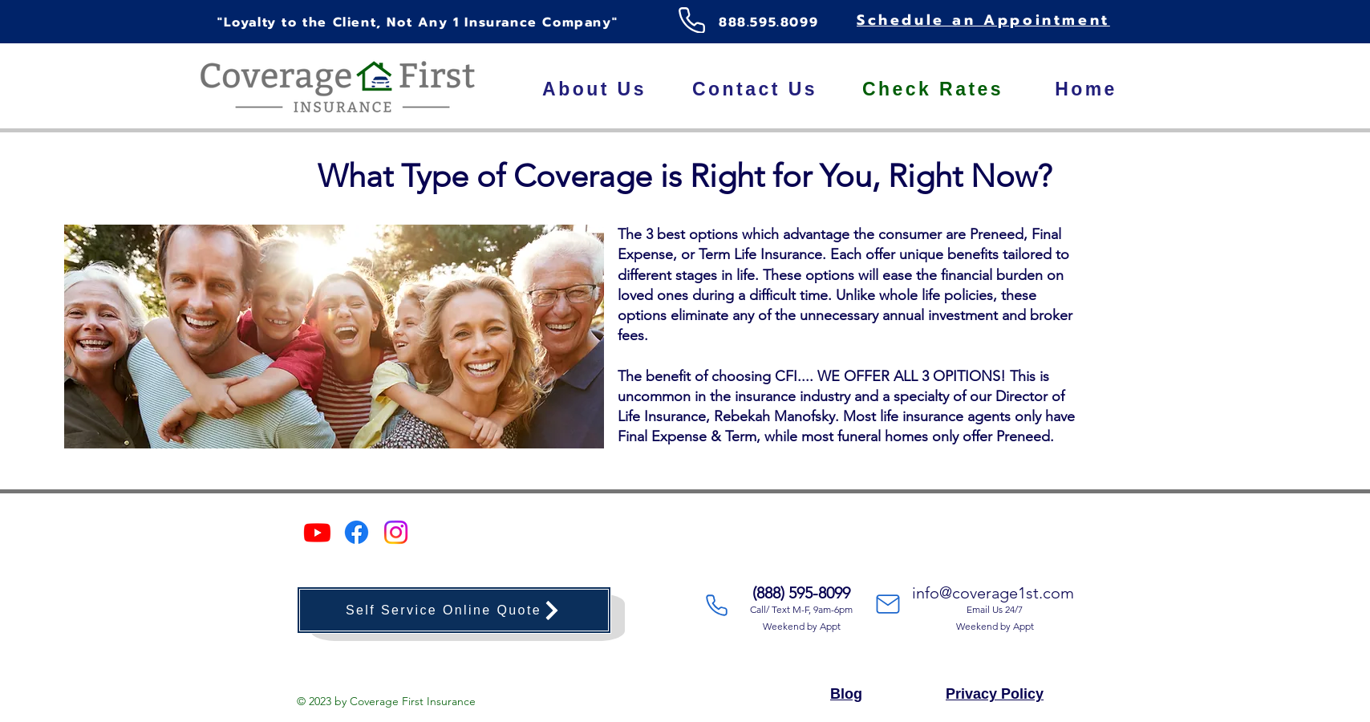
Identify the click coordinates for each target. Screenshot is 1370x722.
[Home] (1086, 89)
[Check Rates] (933, 89)
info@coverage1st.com (993, 592)
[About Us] (594, 89)
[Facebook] (356, 532)
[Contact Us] (755, 89)
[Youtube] (317, 532)
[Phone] (691, 20)
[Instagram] (395, 532)
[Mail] (888, 604)
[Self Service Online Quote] (454, 610)
